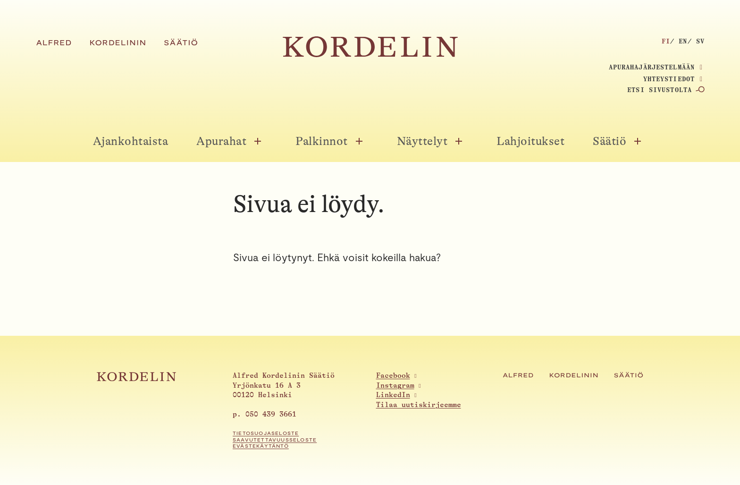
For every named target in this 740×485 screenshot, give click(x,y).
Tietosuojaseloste (266, 433)
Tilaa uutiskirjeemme (418, 405)
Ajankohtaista (130, 141)
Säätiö (609, 141)
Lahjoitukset (530, 141)
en (683, 41)
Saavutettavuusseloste (275, 439)
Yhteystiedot (669, 79)
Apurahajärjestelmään (652, 67)
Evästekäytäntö (261, 446)
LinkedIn (393, 395)
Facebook (393, 376)
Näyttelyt (422, 141)
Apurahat (221, 141)
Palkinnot (321, 141)
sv (700, 41)
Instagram (395, 386)
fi (666, 41)
